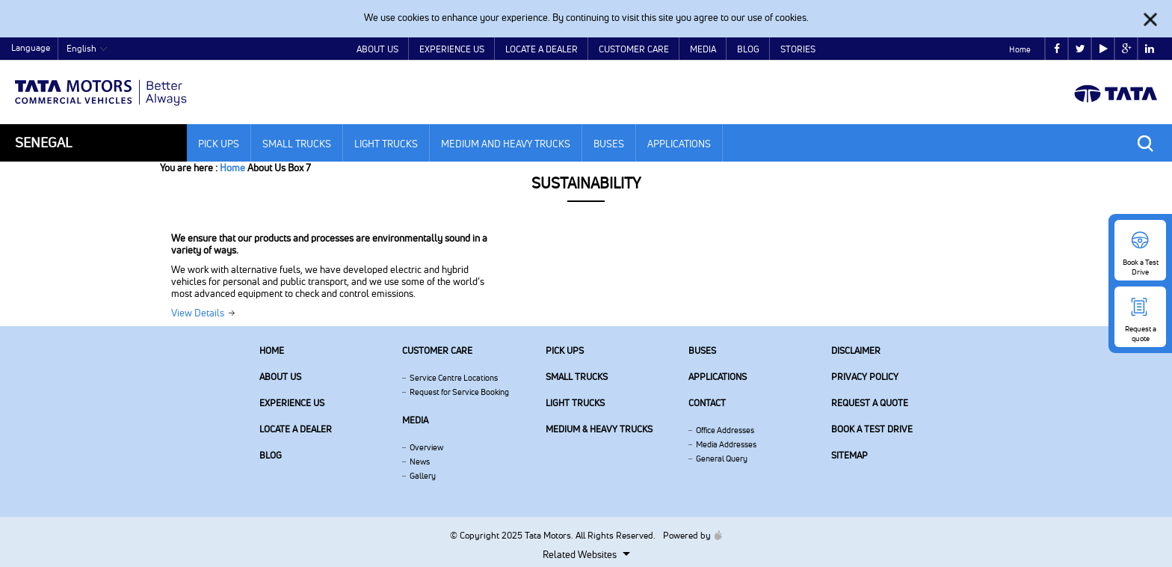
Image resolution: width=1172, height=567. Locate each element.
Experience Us (451, 49)
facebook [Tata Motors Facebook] (1057, 49)
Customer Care (634, 49)
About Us (377, 49)
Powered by (689, 535)
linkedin (1149, 49)
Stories (797, 49)
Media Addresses (726, 444)
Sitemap (849, 455)
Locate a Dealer (541, 49)
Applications (679, 144)
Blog (748, 49)
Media (703, 49)
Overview (426, 447)
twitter (1080, 49)
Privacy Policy (864, 376)
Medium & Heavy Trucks (599, 429)
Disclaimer (855, 350)
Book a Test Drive (872, 429)
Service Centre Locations (454, 378)
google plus (1127, 49)
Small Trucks (296, 144)
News (420, 461)
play (1103, 49)
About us (280, 376)
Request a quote (869, 402)
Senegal (43, 142)
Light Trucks (386, 144)
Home (1020, 49)
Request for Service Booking (459, 392)
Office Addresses (725, 430)
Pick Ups (218, 144)
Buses (608, 144)
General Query (721, 458)
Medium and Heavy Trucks (505, 144)
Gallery (423, 476)
